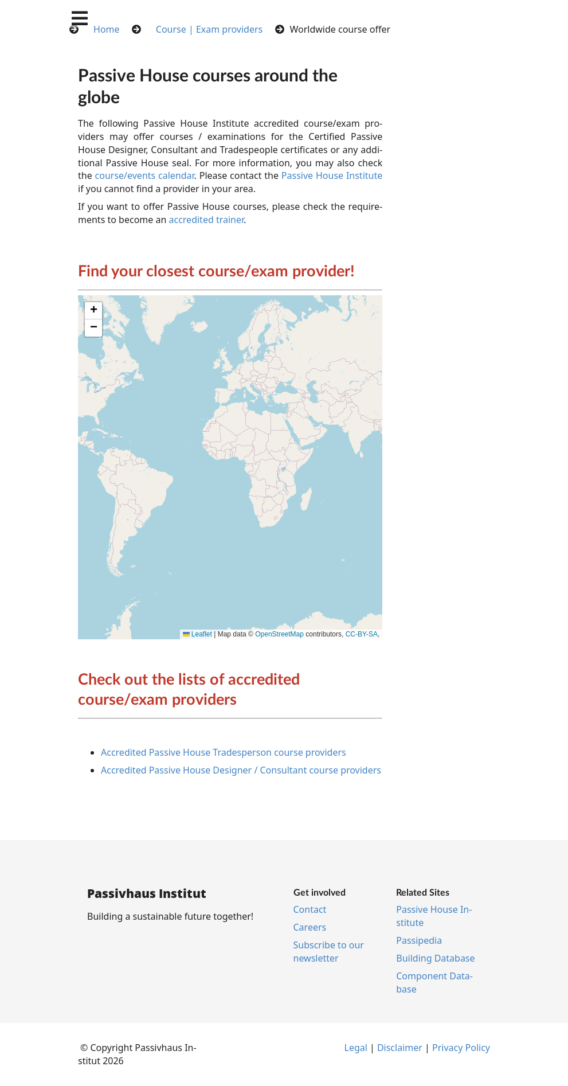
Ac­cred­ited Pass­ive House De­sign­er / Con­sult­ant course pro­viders (241, 770)
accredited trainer (206, 219)
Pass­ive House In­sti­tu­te (331, 175)
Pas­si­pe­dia (419, 940)
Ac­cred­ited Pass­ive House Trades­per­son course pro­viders (223, 752)
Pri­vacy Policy (461, 1047)
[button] (93, 310)
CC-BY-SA (362, 634)
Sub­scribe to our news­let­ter (328, 951)
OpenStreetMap (279, 634)
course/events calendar (144, 175)
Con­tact (310, 909)
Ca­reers (310, 927)
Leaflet (197, 634)
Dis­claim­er (399, 1047)
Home (106, 29)
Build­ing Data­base (435, 958)
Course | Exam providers (209, 29)
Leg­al (355, 1047)
